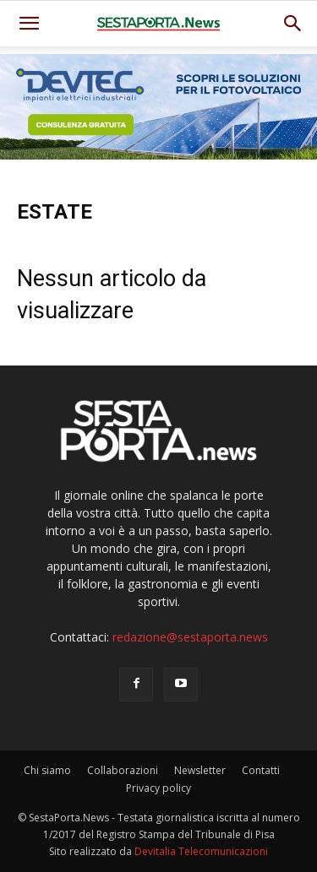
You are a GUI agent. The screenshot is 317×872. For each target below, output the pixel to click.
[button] (293, 23)
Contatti (261, 770)
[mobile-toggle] (29, 23)
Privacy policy (158, 788)
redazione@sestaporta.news (190, 637)
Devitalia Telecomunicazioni (201, 851)
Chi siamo (47, 770)
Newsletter (200, 770)
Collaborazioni (122, 770)
